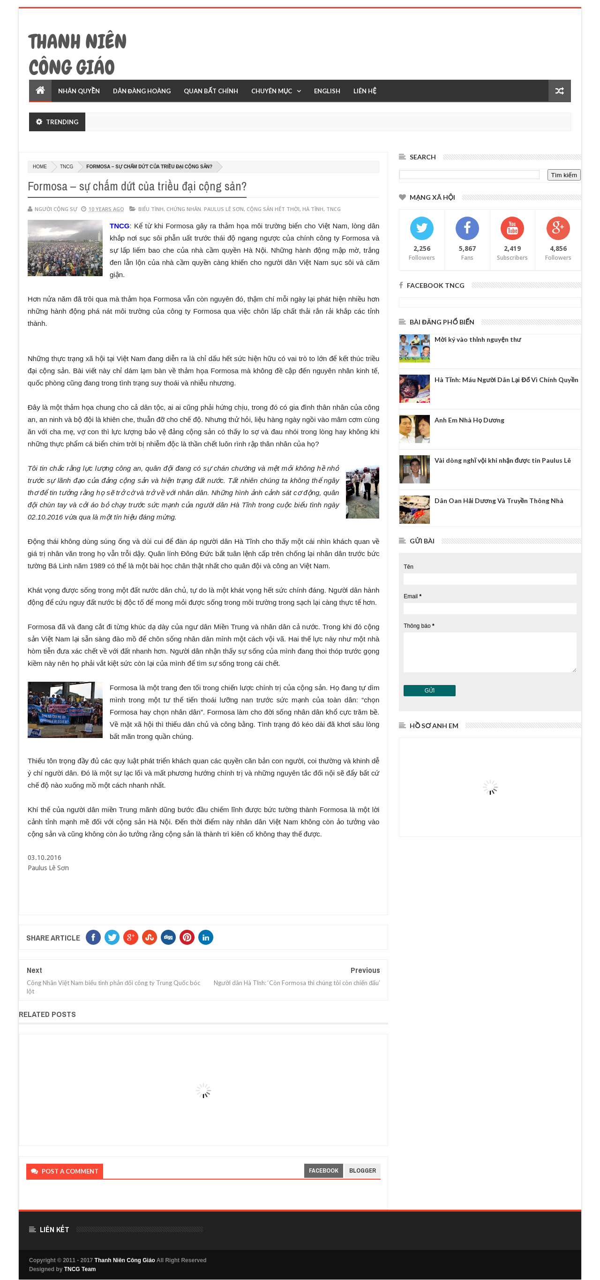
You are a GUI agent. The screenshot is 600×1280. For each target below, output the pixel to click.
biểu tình (151, 208)
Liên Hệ (364, 91)
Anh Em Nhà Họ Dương (469, 420)
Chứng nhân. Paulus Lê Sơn (205, 208)
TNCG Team (80, 1269)
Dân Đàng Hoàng (142, 91)
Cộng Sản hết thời (273, 208)
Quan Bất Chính (211, 91)
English (327, 91)
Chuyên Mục (271, 91)
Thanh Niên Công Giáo (78, 54)
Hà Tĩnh (312, 208)
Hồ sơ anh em (434, 726)
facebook (323, 1171)
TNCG (66, 166)
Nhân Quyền (79, 91)
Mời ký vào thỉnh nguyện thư (478, 339)
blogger (362, 1171)
